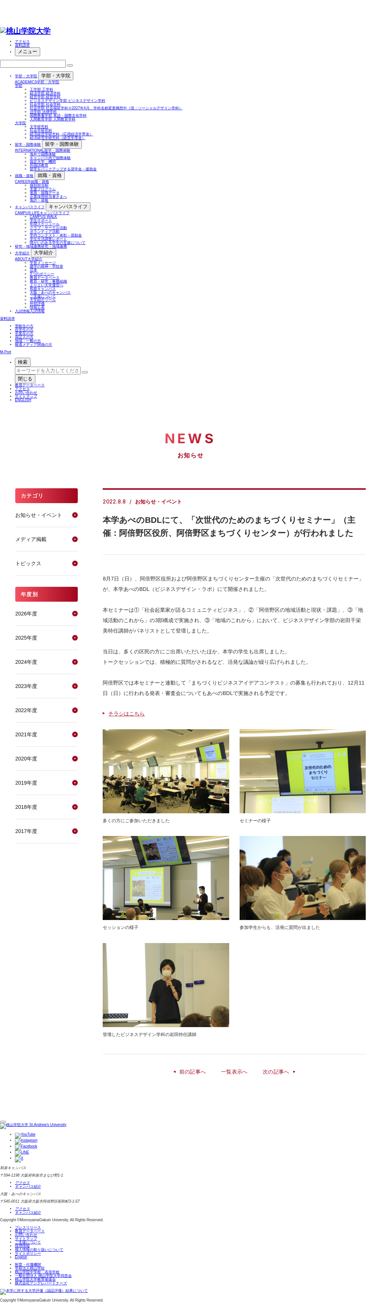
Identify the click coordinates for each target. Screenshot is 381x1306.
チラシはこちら (126, 714)
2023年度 (26, 686)
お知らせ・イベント (38, 515)
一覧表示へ (234, 1071)
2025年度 (26, 638)
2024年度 (26, 662)
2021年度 (26, 734)
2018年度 (26, 807)
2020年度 (26, 759)
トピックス (28, 563)
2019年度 (26, 783)
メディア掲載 (31, 539)
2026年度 (26, 614)
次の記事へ (276, 1071)
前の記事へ (192, 1071)
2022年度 (26, 710)
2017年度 (26, 831)
